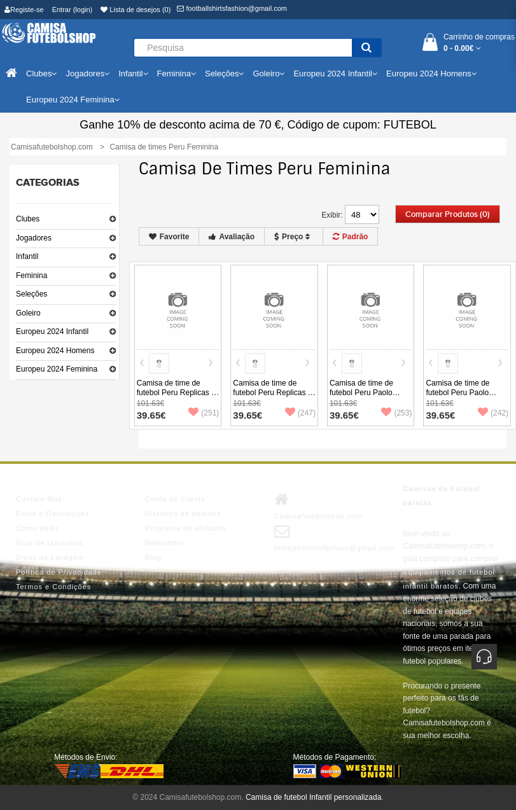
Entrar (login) (72, 9)
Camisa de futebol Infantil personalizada (313, 797)
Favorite (169, 236)
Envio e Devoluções (52, 513)
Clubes (27, 218)
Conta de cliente (175, 499)
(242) (493, 413)
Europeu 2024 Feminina (56, 369)
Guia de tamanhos (49, 543)
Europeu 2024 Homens (55, 350)
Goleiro (28, 313)
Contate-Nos (39, 499)
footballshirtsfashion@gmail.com (232, 8)
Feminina (31, 275)
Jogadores (34, 238)
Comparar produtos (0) (447, 214)
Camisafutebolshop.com (318, 506)
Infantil (27, 256)
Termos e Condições (53, 586)
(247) (300, 413)
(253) (396, 413)
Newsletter (165, 543)
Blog (153, 557)
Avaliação (232, 236)
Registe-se (24, 9)
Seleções (31, 294)
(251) (203, 413)
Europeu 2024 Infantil (52, 331)
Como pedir (37, 528)
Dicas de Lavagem (50, 557)
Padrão (350, 236)
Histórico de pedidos (183, 513)
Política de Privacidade (59, 572)
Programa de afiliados (186, 528)
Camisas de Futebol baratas (441, 495)
